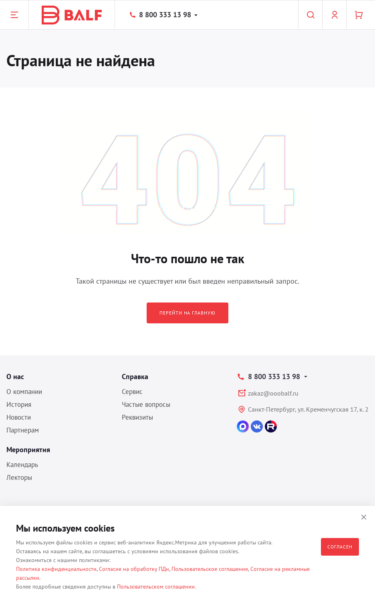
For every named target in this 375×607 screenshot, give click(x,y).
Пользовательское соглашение (209, 568)
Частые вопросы (146, 404)
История (18, 404)
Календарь (22, 464)
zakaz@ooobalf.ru (273, 393)
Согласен (340, 547)
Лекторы (19, 477)
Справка (135, 376)
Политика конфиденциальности (56, 568)
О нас (15, 376)
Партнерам (22, 430)
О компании (24, 391)
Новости (18, 417)
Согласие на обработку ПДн (134, 568)
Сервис (132, 391)
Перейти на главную (187, 313)
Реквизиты (137, 417)
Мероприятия (28, 449)
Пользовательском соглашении (156, 586)
